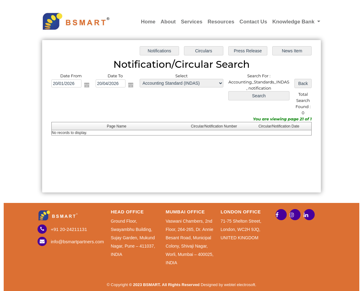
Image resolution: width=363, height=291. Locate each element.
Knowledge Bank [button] (294, 22)
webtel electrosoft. (240, 284)
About (168, 22)
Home (148, 22)
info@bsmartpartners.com (77, 241)
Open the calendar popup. (87, 85)
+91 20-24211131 (69, 229)
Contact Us (253, 22)
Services (191, 22)
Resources (221, 22)
